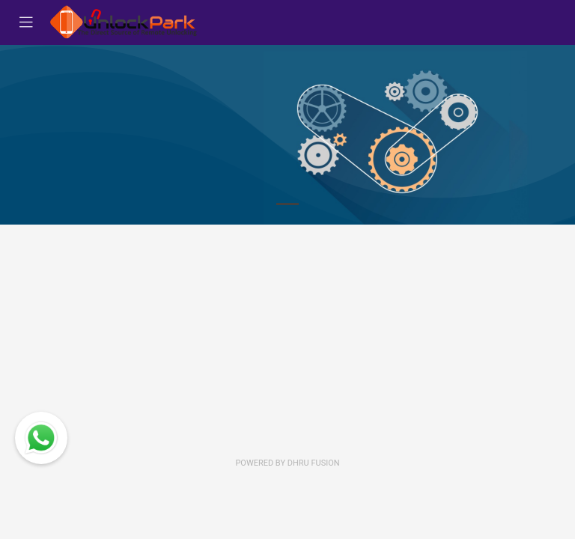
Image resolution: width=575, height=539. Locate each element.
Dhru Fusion (314, 463)
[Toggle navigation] (26, 22)
